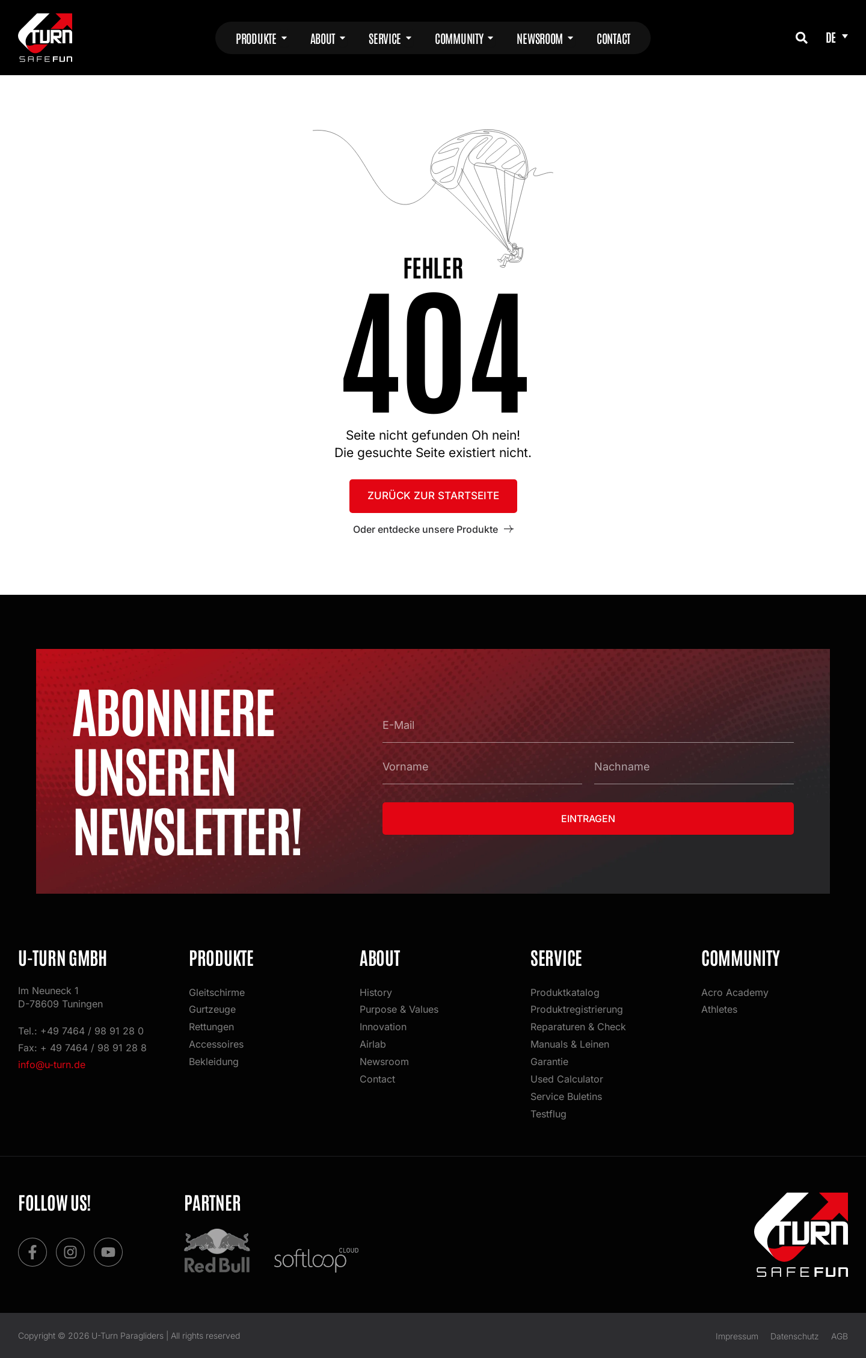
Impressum (737, 1335)
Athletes (719, 1006)
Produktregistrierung (576, 1006)
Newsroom (384, 1060)
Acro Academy (735, 988)
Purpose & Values (399, 1006)
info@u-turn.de (51, 1061)
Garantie (549, 1060)
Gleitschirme (217, 988)
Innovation (383, 1024)
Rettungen (211, 1024)
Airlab (373, 1042)
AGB (839, 1335)
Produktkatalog (565, 988)
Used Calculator (566, 1078)
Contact (377, 1078)
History (376, 988)
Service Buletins (566, 1096)
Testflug (548, 1114)
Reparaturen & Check (578, 1024)
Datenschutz (794, 1335)
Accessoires (216, 1042)
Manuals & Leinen (569, 1042)
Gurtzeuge (212, 1006)
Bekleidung (214, 1060)
